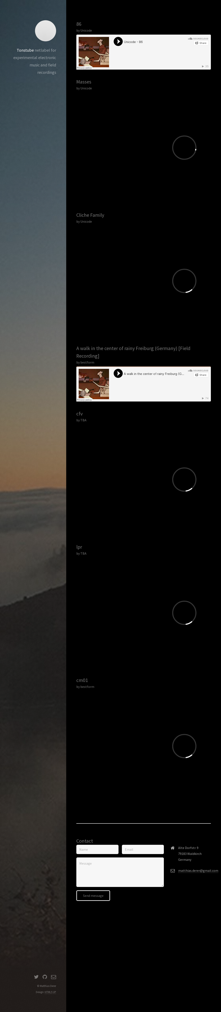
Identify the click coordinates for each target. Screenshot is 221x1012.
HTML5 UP (50, 992)
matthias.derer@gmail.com (198, 870)
